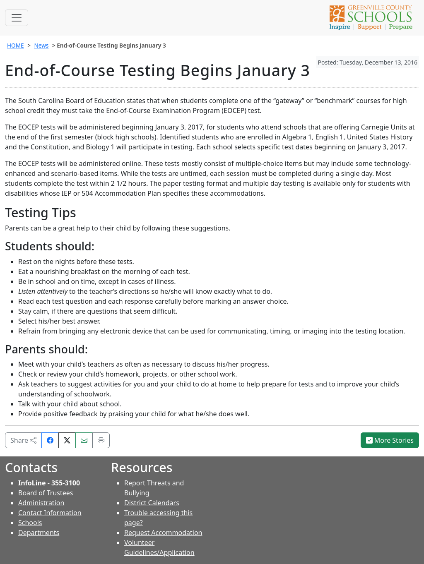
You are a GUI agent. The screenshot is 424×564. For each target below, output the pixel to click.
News (41, 45)
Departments (38, 532)
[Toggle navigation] (16, 18)
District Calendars (151, 502)
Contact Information (50, 512)
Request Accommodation (163, 532)
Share (23, 440)
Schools (30, 522)
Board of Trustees (45, 492)
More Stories (390, 440)
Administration (41, 502)
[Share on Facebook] (50, 440)
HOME (15, 45)
